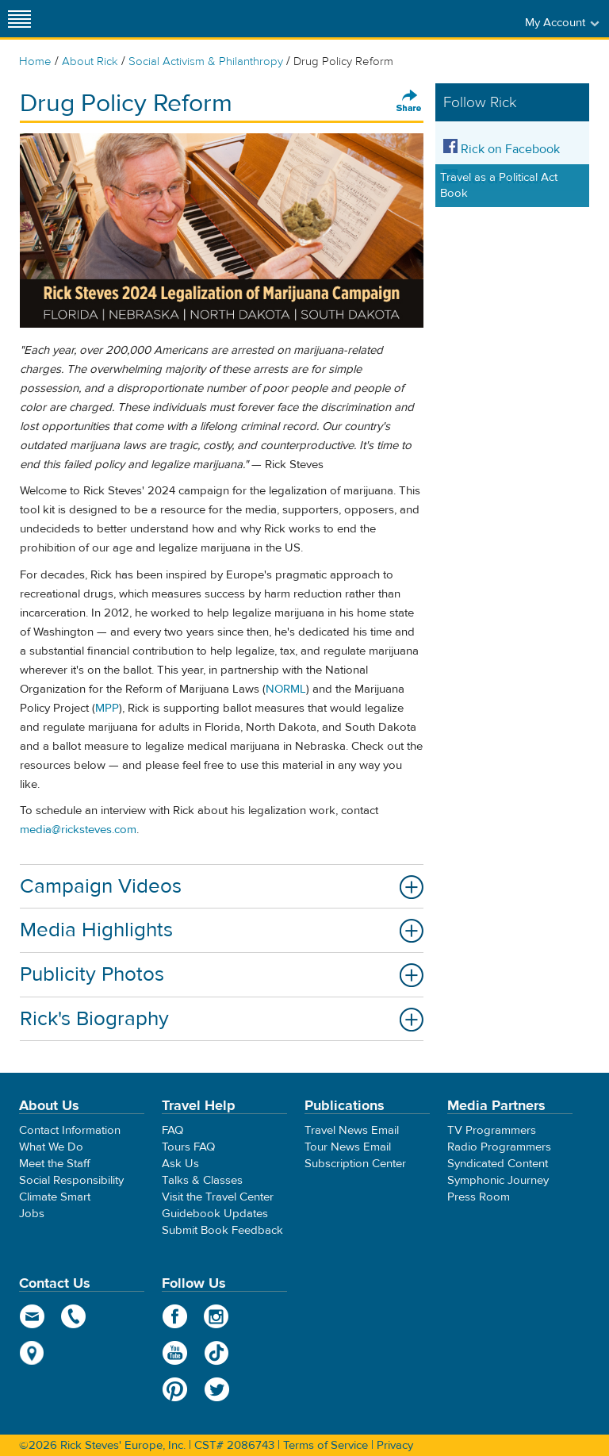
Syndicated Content (497, 1163)
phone (74, 1316)
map (32, 1353)
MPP (107, 708)
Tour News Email (347, 1146)
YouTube (175, 1353)
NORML (286, 689)
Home (35, 61)
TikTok (217, 1353)
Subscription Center (355, 1163)
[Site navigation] (20, 18)
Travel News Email (351, 1130)
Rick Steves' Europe (304, 18)
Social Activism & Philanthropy (205, 61)
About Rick (90, 61)
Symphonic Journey (498, 1180)
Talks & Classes (202, 1180)
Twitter (217, 1389)
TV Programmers (491, 1130)
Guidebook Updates (215, 1213)
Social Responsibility (71, 1180)
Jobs (31, 1213)
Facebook (175, 1316)
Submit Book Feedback (222, 1230)
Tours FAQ (188, 1146)
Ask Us (180, 1163)
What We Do (51, 1146)
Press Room (478, 1196)
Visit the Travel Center (218, 1196)
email (32, 1316)
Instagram (217, 1316)
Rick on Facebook (501, 149)
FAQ (172, 1130)
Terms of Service (325, 1445)
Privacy (395, 1445)
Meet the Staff (54, 1163)
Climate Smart (54, 1196)
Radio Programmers (499, 1146)
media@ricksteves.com (78, 829)
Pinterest (175, 1389)
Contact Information (70, 1130)
